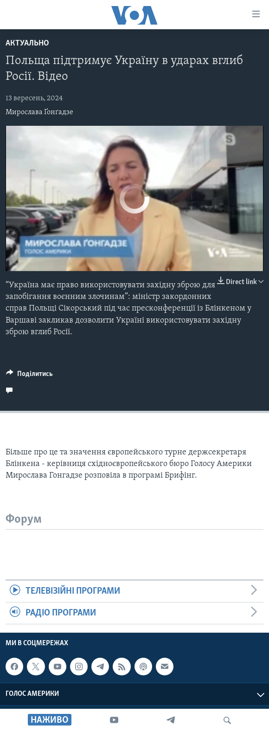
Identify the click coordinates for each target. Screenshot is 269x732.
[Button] (29, 376)
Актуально (27, 43)
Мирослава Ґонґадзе (39, 112)
